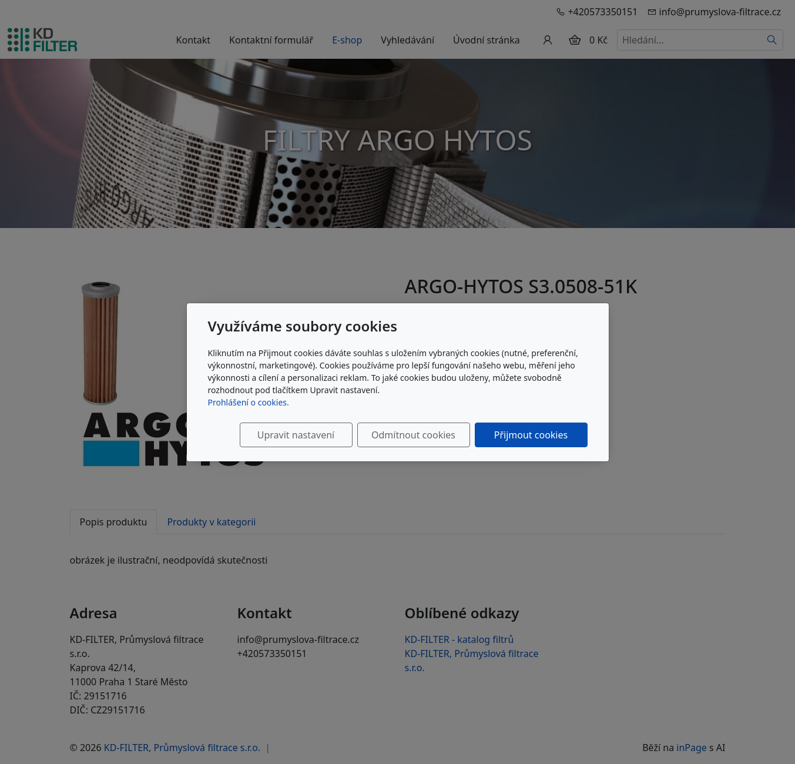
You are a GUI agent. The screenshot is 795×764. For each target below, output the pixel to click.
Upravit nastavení (295, 434)
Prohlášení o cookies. (248, 402)
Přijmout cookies (531, 434)
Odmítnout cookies (413, 434)
